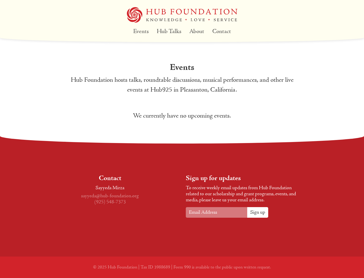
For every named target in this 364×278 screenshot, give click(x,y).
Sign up (257, 212)
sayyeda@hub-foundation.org (110, 196)
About (196, 32)
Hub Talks (169, 32)
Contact (221, 32)
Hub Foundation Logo (182, 15)
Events (141, 32)
